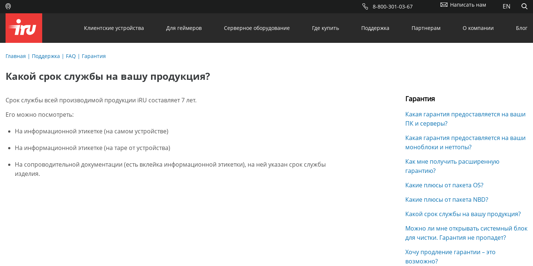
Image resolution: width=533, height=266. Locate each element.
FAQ (71, 55)
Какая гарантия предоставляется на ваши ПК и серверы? (465, 118)
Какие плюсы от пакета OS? (444, 185)
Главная (16, 55)
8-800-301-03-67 (393, 6)
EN (506, 6)
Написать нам (468, 4)
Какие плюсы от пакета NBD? (446, 199)
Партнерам (426, 27)
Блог (521, 27)
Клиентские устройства (114, 27)
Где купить (325, 27)
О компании (478, 27)
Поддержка (375, 27)
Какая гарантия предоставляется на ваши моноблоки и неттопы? (465, 142)
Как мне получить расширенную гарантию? (452, 166)
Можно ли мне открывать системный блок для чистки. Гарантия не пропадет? (466, 233)
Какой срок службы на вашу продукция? (463, 214)
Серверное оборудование (257, 27)
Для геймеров (184, 27)
